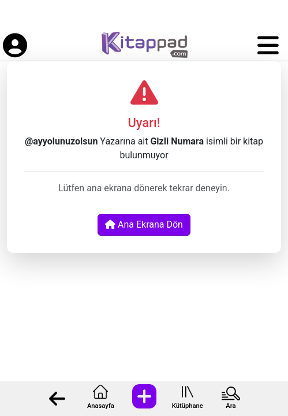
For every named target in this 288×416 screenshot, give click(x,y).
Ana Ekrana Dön (144, 224)
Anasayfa (100, 406)
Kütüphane (187, 406)
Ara (230, 406)
